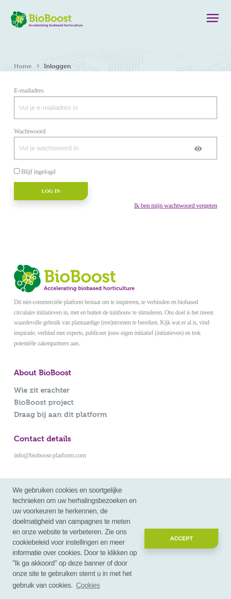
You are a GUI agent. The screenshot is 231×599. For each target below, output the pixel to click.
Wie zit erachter (42, 390)
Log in (50, 191)
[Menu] (212, 20)
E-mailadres (29, 90)
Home (23, 65)
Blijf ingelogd (38, 171)
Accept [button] (181, 538)
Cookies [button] (88, 585)
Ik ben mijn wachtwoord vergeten (175, 205)
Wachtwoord (29, 131)
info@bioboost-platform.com (50, 455)
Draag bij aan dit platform (60, 414)
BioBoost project (44, 402)
